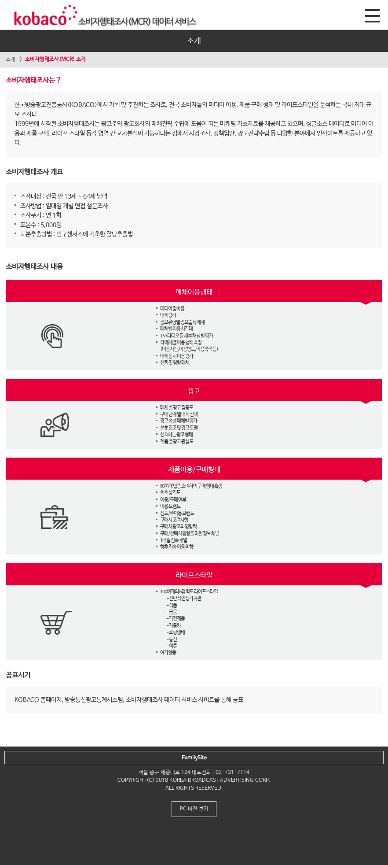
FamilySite (194, 758)
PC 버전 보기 (194, 809)
